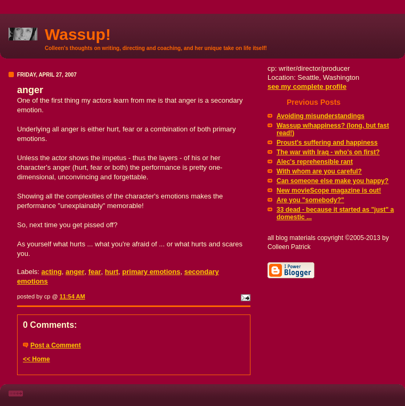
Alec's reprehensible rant (315, 161)
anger (75, 272)
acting (52, 272)
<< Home (36, 359)
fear (94, 272)
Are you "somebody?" (310, 200)
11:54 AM (72, 296)
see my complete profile (307, 86)
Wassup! (78, 34)
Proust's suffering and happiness (327, 142)
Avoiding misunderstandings (321, 116)
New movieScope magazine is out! (329, 190)
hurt (111, 272)
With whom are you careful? (319, 171)
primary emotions (151, 272)
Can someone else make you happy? (332, 181)
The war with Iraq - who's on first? (328, 152)
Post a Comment (55, 345)
